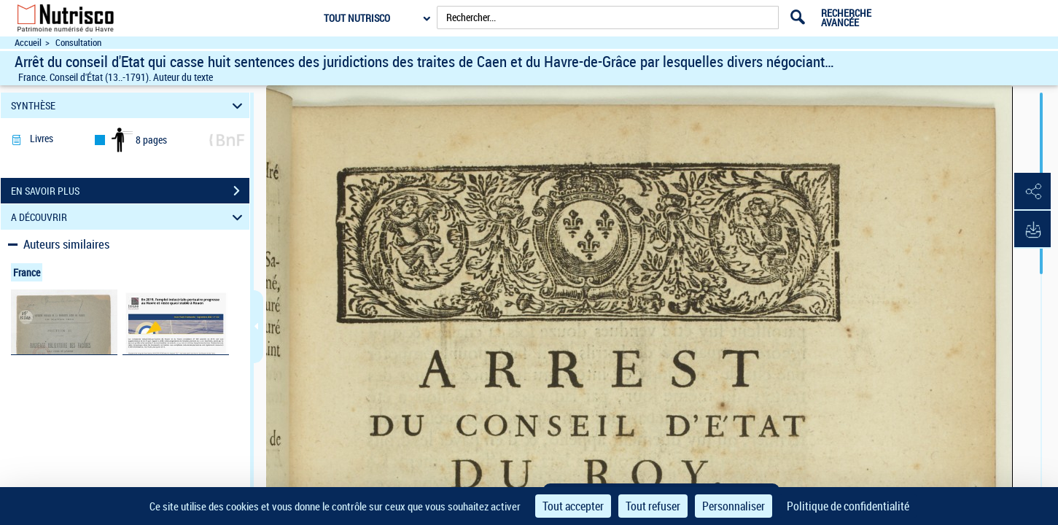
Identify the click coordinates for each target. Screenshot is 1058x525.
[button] (1032, 192)
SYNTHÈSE (128, 105)
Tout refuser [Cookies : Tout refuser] (653, 506)
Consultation (78, 42)
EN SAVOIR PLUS (130, 191)
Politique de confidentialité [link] (848, 506)
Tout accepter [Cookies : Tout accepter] (573, 506)
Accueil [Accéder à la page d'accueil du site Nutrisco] (28, 42)
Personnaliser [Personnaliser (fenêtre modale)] (733, 506)
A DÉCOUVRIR (128, 217)
